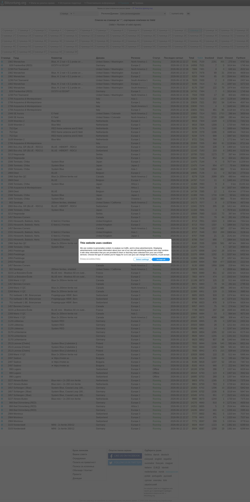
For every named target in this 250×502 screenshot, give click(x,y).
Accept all (161, 259)
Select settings (142, 259)
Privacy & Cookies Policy (90, 259)
